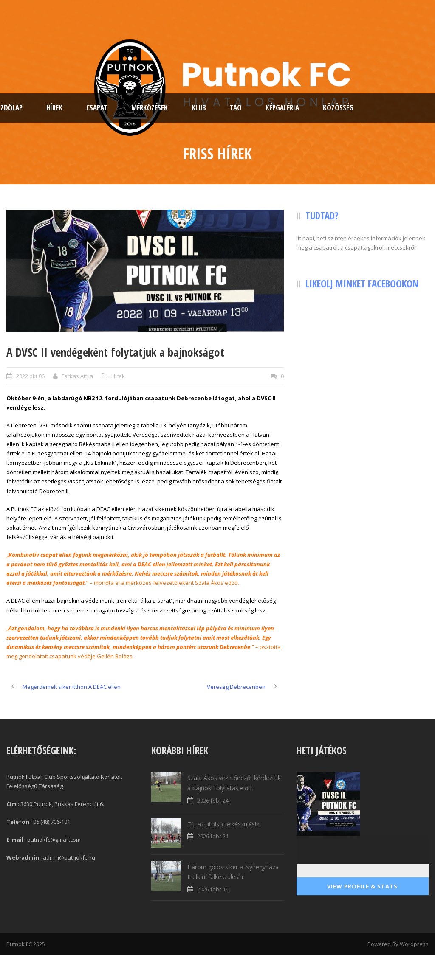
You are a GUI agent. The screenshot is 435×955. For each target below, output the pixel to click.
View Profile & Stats (362, 886)
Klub (199, 107)
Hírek (54, 107)
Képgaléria (282, 107)
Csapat (96, 107)
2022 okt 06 (30, 376)
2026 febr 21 (213, 836)
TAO (236, 107)
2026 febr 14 (213, 889)
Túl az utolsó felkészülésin (223, 824)
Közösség (338, 107)
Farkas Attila (77, 376)
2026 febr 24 (213, 800)
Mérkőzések (149, 107)
